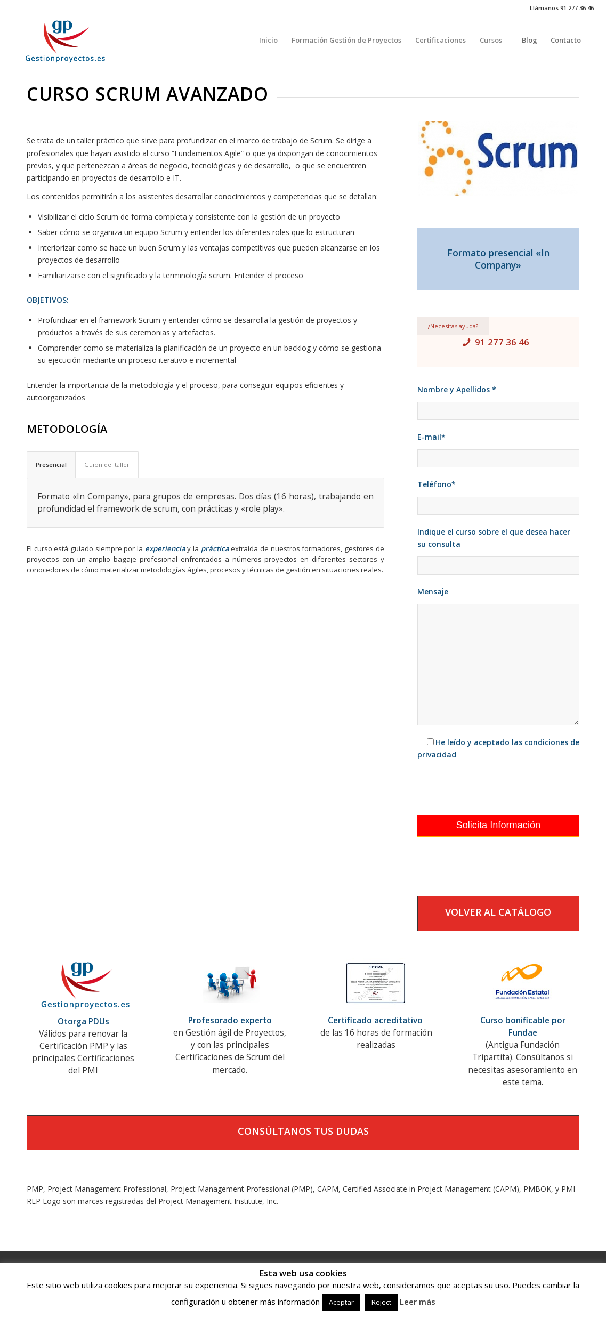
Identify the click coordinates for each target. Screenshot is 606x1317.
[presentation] (498, 788)
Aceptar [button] (341, 1302)
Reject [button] (381, 1302)
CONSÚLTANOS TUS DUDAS (303, 1131)
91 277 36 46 (502, 342)
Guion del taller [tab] (107, 464)
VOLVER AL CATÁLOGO (498, 912)
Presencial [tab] (51, 464)
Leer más (417, 1301)
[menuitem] (268, 40)
